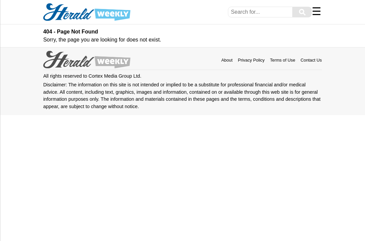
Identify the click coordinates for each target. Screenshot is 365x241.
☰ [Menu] (316, 11)
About (226, 60)
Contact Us (311, 60)
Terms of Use (282, 60)
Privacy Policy (251, 60)
